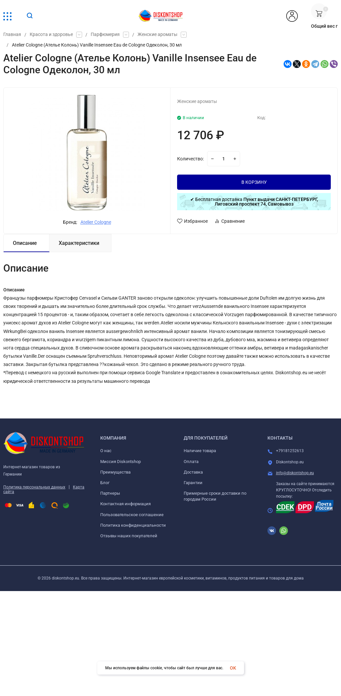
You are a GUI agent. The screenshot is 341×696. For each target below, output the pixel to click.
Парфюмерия (105, 34)
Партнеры (110, 493)
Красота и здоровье (51, 34)
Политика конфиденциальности (133, 525)
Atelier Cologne (95, 222)
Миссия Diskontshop (120, 461)
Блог (104, 482)
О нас (105, 450)
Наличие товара (200, 450)
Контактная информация (125, 503)
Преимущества (115, 472)
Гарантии (193, 482)
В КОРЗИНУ (254, 182)
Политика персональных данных (34, 487)
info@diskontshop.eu (295, 473)
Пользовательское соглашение (132, 514)
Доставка (193, 472)
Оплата (191, 461)
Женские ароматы (157, 34)
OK (233, 668)
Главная (12, 34)
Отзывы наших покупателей (128, 535)
